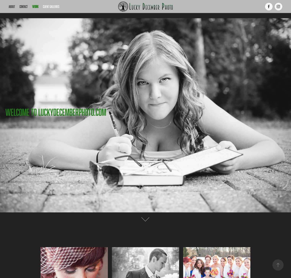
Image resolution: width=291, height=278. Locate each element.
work (35, 6)
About (12, 6)
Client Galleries (51, 6)
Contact (23, 6)
